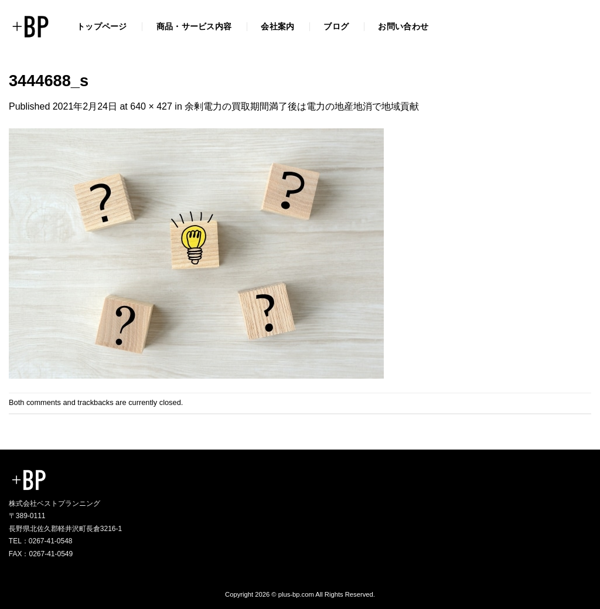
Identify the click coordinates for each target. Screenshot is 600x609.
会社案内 (277, 26)
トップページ (102, 26)
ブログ (336, 26)
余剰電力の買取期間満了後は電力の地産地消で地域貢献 (302, 106)
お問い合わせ (403, 26)
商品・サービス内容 (194, 26)
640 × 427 (151, 106)
